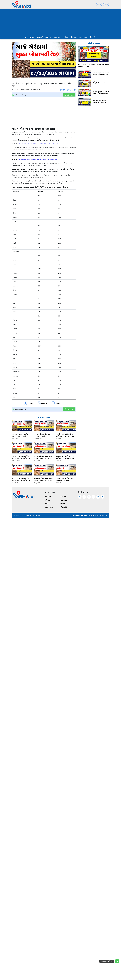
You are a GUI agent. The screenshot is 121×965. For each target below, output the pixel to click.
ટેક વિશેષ (65, 37)
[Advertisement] (60, 22)
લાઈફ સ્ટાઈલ (83, 37)
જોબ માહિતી (93, 37)
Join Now (69, 95)
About (97, 517)
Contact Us (103, 517)
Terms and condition (86, 517)
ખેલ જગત (74, 37)
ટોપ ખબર (32, 37)
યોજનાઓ (40, 37)
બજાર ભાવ (57, 37)
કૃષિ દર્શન (48, 37)
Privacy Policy (73, 517)
